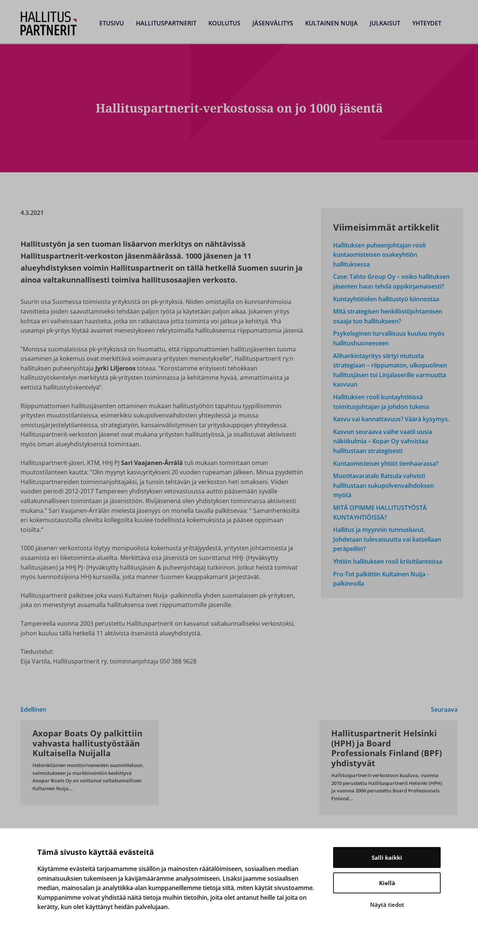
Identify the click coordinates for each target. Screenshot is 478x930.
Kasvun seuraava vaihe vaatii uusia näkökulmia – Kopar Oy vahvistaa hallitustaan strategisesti (382, 441)
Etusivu (111, 23)
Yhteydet (426, 23)
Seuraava (444, 709)
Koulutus (224, 23)
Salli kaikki (387, 857)
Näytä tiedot (387, 904)
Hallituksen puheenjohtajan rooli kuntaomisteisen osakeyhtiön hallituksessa (379, 254)
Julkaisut (385, 23)
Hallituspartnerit (166, 23)
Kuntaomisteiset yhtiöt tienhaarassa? (385, 463)
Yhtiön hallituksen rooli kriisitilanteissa (387, 561)
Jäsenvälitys (272, 23)
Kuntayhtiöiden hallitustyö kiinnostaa (386, 299)
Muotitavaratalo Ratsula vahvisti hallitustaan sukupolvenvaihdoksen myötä (383, 485)
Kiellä (387, 883)
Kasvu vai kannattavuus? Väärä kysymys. (391, 419)
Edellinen (33, 709)
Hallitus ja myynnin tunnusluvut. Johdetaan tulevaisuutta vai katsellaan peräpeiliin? (387, 539)
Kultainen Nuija (331, 23)
